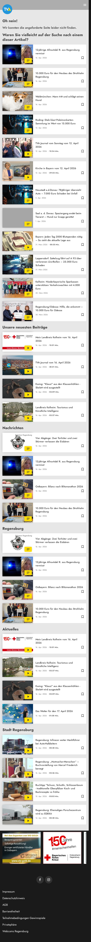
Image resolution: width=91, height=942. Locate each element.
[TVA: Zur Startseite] (7, 9)
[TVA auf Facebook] (40, 879)
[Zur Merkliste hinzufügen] (82, 57)
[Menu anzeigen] (85, 5)
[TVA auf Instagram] (48, 879)
